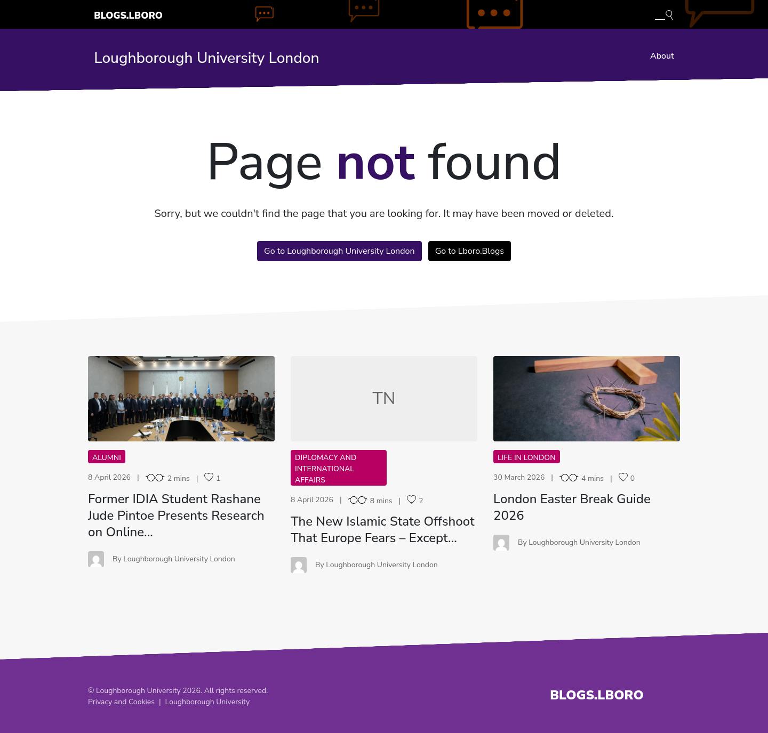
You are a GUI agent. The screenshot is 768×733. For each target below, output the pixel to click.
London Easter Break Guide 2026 (572, 507)
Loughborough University (207, 702)
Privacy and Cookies (121, 702)
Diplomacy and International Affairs (325, 469)
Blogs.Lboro (128, 15)
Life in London (527, 458)
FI (181, 398)
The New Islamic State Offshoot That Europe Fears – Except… (383, 529)
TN (384, 398)
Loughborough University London (206, 58)
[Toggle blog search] (664, 14)
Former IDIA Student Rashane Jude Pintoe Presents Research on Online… (176, 515)
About (662, 56)
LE (586, 398)
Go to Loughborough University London (339, 251)
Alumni (106, 458)
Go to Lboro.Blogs (469, 251)
